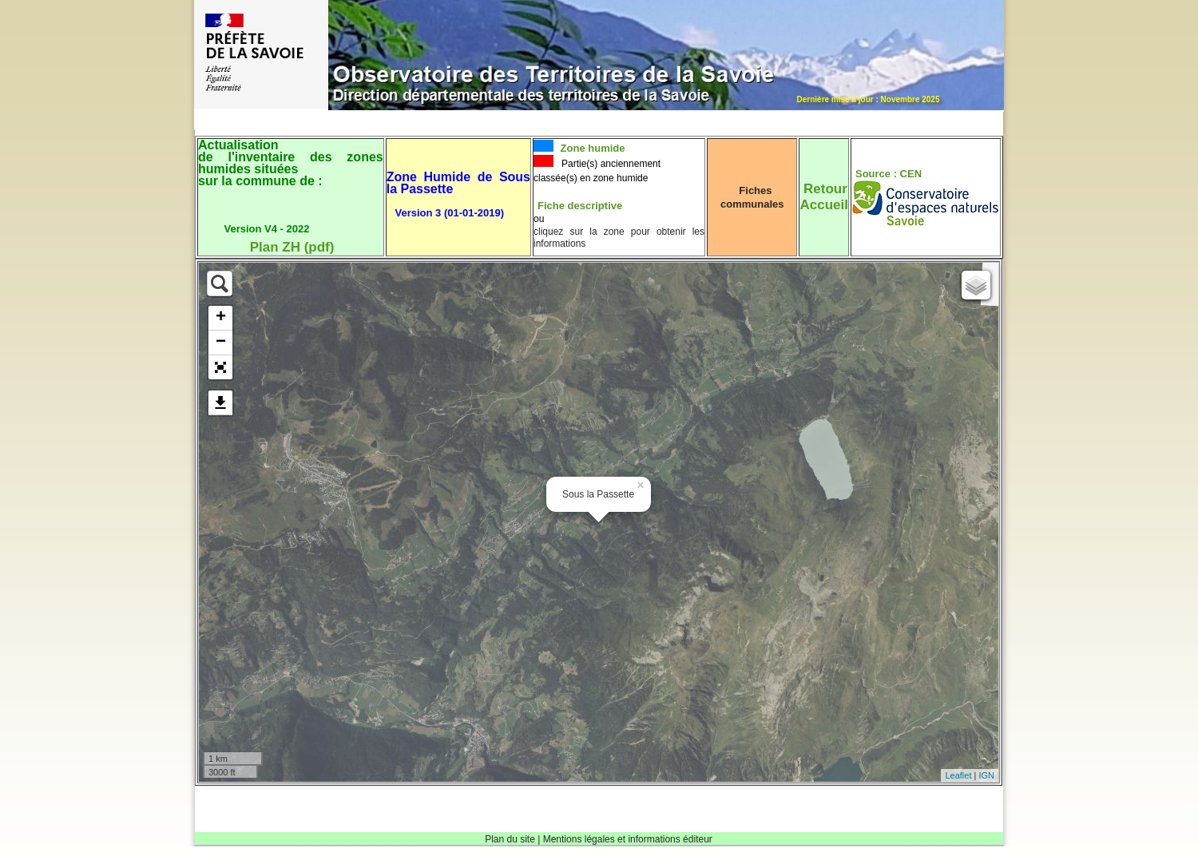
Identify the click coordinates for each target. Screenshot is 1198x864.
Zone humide (591, 148)
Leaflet (958, 775)
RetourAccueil (823, 196)
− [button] (221, 343)
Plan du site (510, 839)
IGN (986, 775)
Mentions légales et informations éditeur (627, 839)
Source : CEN (888, 174)
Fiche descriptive (580, 206)
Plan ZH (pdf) (292, 247)
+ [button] (221, 318)
